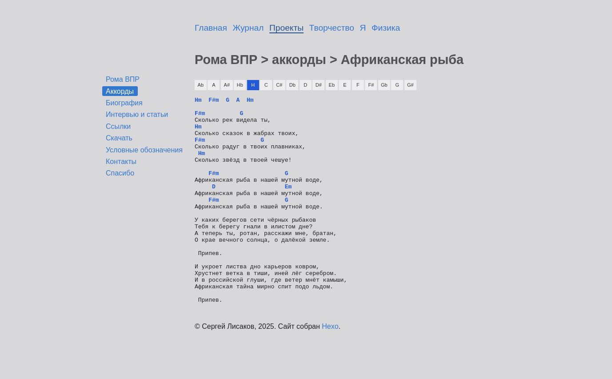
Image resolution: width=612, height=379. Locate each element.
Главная (211, 27)
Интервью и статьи (137, 114)
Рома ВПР (123, 79)
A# (227, 85)
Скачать (119, 138)
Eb (332, 85)
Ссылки (118, 126)
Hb (240, 85)
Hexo (330, 367)
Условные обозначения (144, 150)
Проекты (286, 27)
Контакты (121, 161)
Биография (124, 103)
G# (410, 85)
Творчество (331, 27)
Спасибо (120, 173)
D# (319, 85)
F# (371, 85)
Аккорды (120, 91)
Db (292, 85)
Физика (386, 27)
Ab (201, 85)
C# (279, 85)
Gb (384, 85)
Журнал (248, 27)
